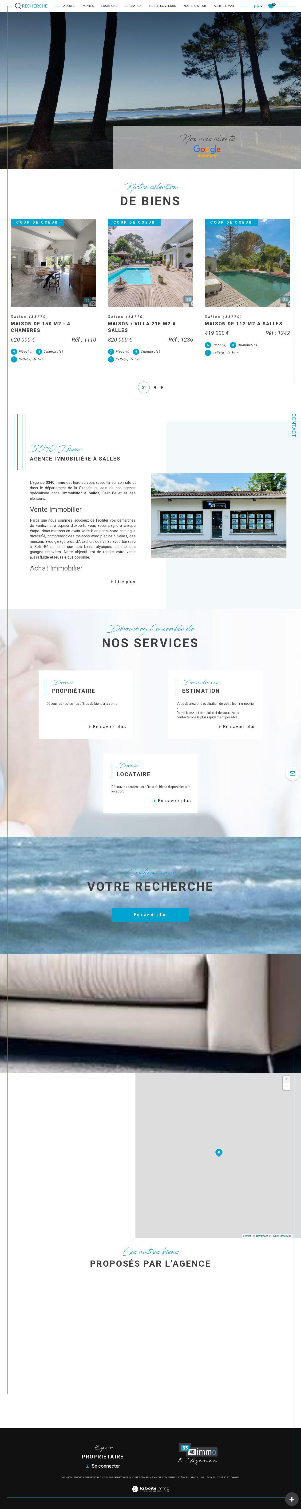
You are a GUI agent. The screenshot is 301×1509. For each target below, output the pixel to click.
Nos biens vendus (162, 6)
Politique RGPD (221, 1477)
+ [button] (286, 1079)
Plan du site (158, 1477)
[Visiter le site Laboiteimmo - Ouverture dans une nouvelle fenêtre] (150, 1494)
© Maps (261, 1235)
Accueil (69, 6)
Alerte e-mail (224, 6)
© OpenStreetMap (280, 1235)
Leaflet (247, 1235)
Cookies (235, 1477)
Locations (109, 6)
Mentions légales (178, 1477)
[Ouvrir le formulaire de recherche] (32, 6)
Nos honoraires (140, 1477)
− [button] (286, 1086)
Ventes (88, 6)
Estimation (133, 6)
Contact (294, 425)
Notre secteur (195, 6)
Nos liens (205, 1477)
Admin (194, 1477)
